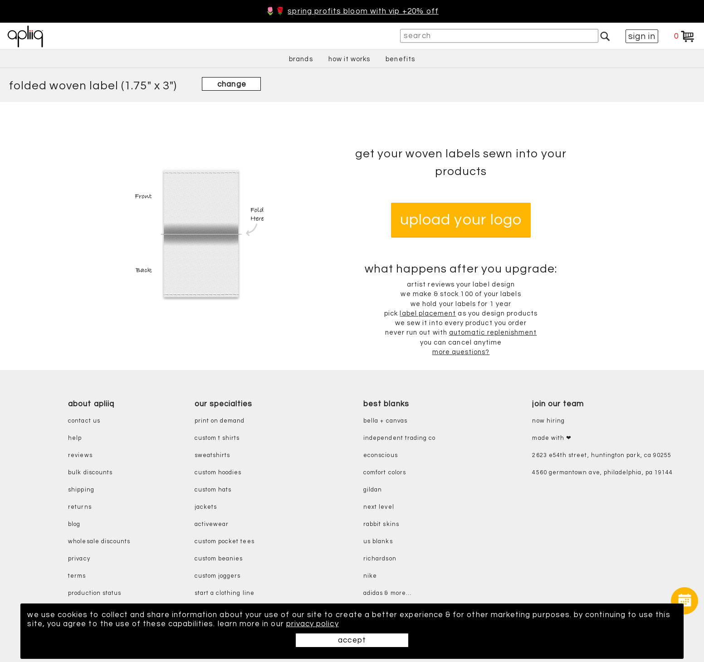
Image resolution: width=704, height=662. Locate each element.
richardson (379, 559)
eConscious (380, 455)
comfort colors (384, 473)
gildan (372, 490)
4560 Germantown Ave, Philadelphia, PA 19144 (602, 473)
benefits (400, 59)
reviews (80, 455)
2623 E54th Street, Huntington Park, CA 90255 (601, 455)
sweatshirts (212, 455)
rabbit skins (381, 524)
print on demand (220, 421)
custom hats (213, 490)
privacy (79, 559)
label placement (428, 313)
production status (94, 593)
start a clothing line (224, 593)
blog (74, 524)
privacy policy (312, 624)
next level (378, 507)
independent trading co (399, 438)
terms (77, 576)
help (75, 438)
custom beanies (219, 559)
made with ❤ (552, 438)
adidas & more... (387, 593)
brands (301, 59)
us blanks (378, 542)
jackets (206, 507)
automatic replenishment (493, 333)
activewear (212, 524)
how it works (349, 59)
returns (79, 507)
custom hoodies (218, 473)
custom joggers (218, 576)
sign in (641, 36)
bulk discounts (90, 473)
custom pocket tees (224, 542)
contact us (84, 421)
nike (370, 576)
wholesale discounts (99, 542)
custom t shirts (217, 438)
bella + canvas (385, 421)
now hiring (548, 421)
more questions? (461, 352)
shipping (81, 490)
